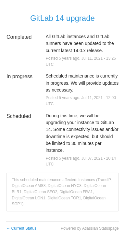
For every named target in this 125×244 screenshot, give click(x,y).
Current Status (21, 228)
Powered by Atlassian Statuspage (90, 228)
